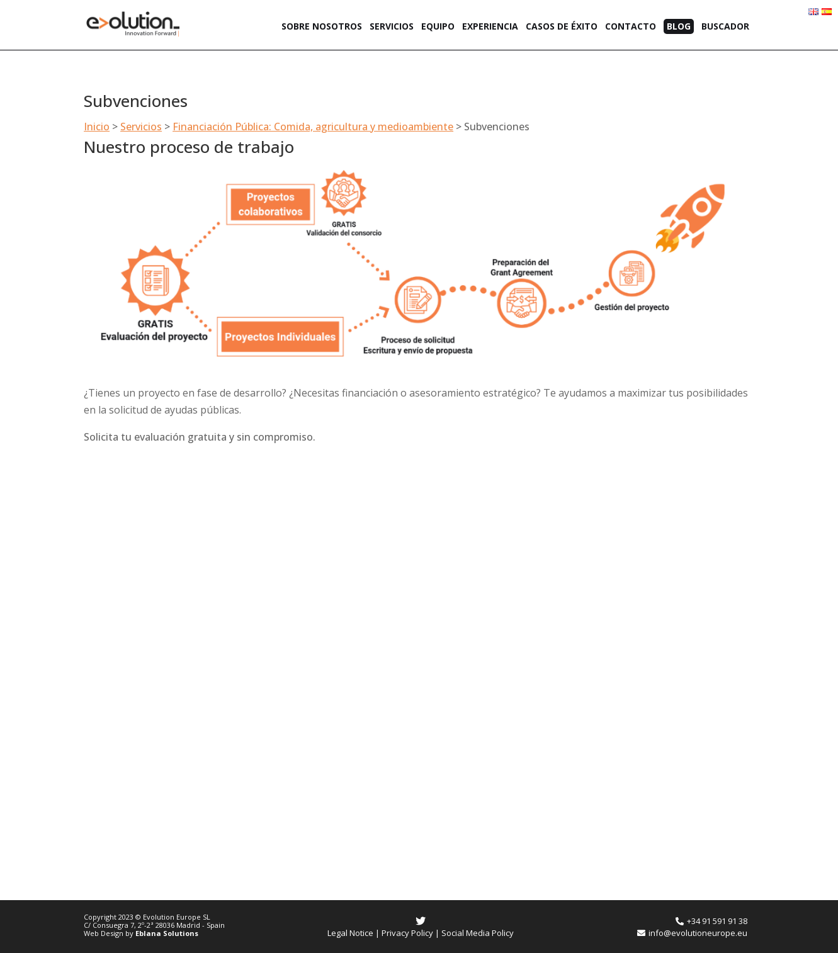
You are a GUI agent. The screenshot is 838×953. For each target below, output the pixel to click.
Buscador (725, 27)
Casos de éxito (561, 27)
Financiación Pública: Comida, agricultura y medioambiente (313, 126)
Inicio (97, 126)
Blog (679, 26)
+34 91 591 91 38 (711, 921)
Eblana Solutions (166, 933)
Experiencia (490, 27)
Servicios (392, 27)
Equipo (438, 27)
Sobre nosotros (321, 27)
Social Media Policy (477, 933)
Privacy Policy (407, 933)
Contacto (630, 27)
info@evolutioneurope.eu (692, 933)
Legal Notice (350, 933)
